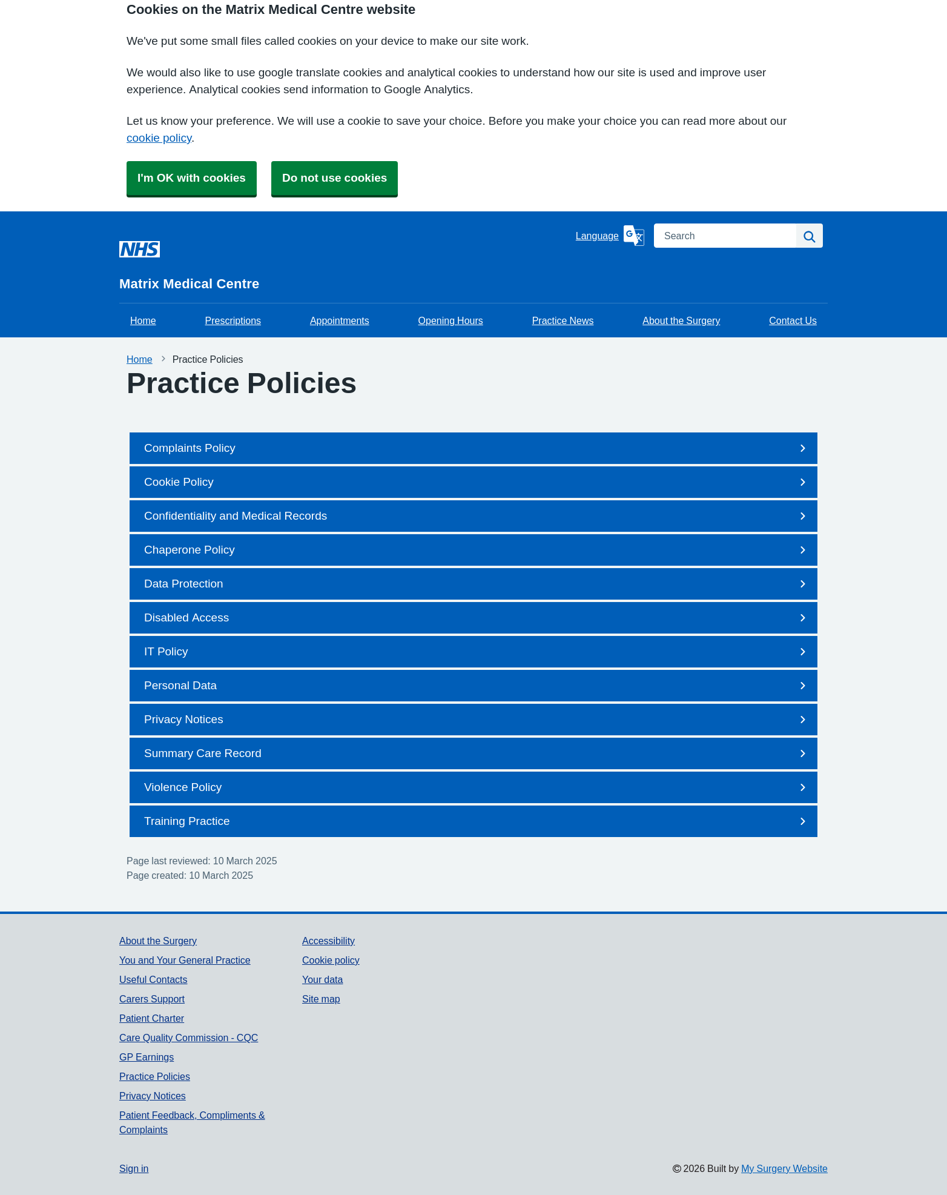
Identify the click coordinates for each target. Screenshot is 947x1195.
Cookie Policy (477, 482)
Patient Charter (151, 1018)
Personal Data (477, 685)
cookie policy (159, 138)
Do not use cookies (334, 178)
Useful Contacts (153, 979)
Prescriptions (233, 320)
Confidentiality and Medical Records (477, 516)
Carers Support (152, 999)
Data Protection (477, 584)
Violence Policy (477, 787)
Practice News (563, 320)
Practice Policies (154, 1076)
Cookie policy (331, 960)
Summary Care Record (477, 753)
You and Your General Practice (185, 960)
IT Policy (477, 651)
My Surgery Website (784, 1168)
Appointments (339, 320)
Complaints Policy (477, 448)
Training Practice (477, 821)
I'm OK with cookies (191, 178)
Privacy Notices (477, 719)
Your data (322, 979)
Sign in (133, 1168)
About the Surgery (681, 320)
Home (143, 320)
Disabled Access (477, 618)
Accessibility (328, 940)
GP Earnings (146, 1057)
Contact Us (793, 320)
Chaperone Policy (477, 550)
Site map (321, 999)
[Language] (610, 235)
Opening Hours (450, 320)
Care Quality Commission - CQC (188, 1037)
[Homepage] (345, 257)
